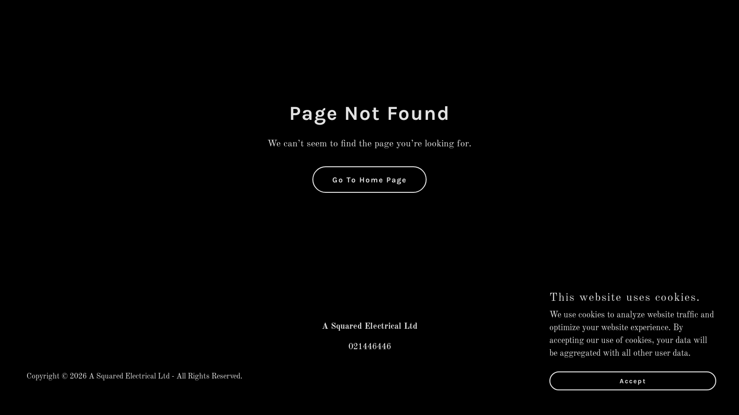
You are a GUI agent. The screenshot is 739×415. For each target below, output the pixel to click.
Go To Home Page (369, 179)
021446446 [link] (369, 347)
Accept (633, 388)
